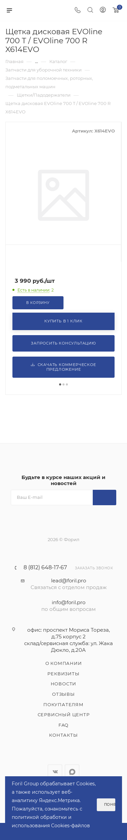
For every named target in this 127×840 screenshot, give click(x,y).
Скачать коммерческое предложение (63, 367)
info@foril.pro (68, 602)
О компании (63, 663)
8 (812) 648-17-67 (45, 567)
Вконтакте (55, 772)
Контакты (63, 735)
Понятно (109, 804)
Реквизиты (63, 673)
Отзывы (63, 694)
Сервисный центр (64, 714)
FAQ (63, 725)
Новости (64, 683)
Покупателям (63, 704)
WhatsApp (72, 772)
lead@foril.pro (68, 580)
